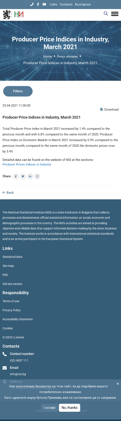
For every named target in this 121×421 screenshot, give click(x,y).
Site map (8, 265)
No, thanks (69, 408)
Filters (18, 91)
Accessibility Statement (18, 319)
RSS (5, 275)
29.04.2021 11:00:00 (16, 105)
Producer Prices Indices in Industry (27, 164)
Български (83, 4)
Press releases (67, 56)
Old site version (12, 284)
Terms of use (11, 301)
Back (8, 193)
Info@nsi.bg (18, 374)
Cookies (8, 328)
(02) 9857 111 (19, 360)
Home (47, 56)
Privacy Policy (12, 310)
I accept (49, 408)
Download (109, 109)
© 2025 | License (13, 337)
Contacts (66, 4)
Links (53, 4)
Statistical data (12, 256)
